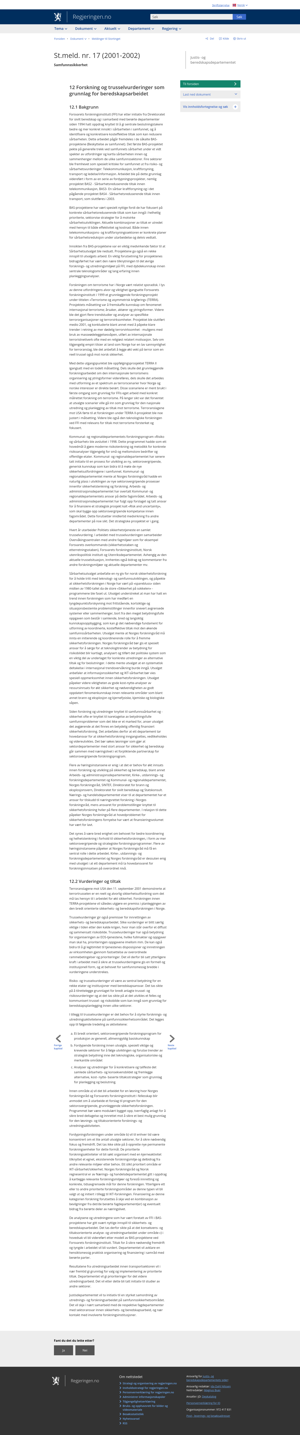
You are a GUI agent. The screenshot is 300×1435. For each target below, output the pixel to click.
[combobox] (191, 17)
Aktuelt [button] (110, 28)
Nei (84, 1350)
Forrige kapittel (58, 1047)
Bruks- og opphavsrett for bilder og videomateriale (145, 1407)
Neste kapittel (172, 1047)
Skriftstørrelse (220, 5)
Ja (63, 1350)
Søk (239, 17)
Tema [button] (59, 28)
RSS (125, 1423)
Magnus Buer (212, 1390)
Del (211, 38)
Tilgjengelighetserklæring (139, 1401)
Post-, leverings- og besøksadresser (208, 1416)
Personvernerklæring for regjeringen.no (148, 1392)
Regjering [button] (170, 28)
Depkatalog (209, 1396)
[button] (78, 39)
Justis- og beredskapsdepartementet (213, 60)
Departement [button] (139, 28)
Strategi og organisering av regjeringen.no (150, 1383)
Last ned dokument (197, 94)
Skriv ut (241, 38)
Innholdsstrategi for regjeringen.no (145, 1388)
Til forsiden (191, 84)
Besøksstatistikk (133, 1414)
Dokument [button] (84, 28)
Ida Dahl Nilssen (221, 1386)
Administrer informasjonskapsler (144, 1397)
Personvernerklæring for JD (203, 1403)
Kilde (225, 38)
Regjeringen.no (89, 17)
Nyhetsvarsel (131, 1418)
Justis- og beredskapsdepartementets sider (207, 1378)
